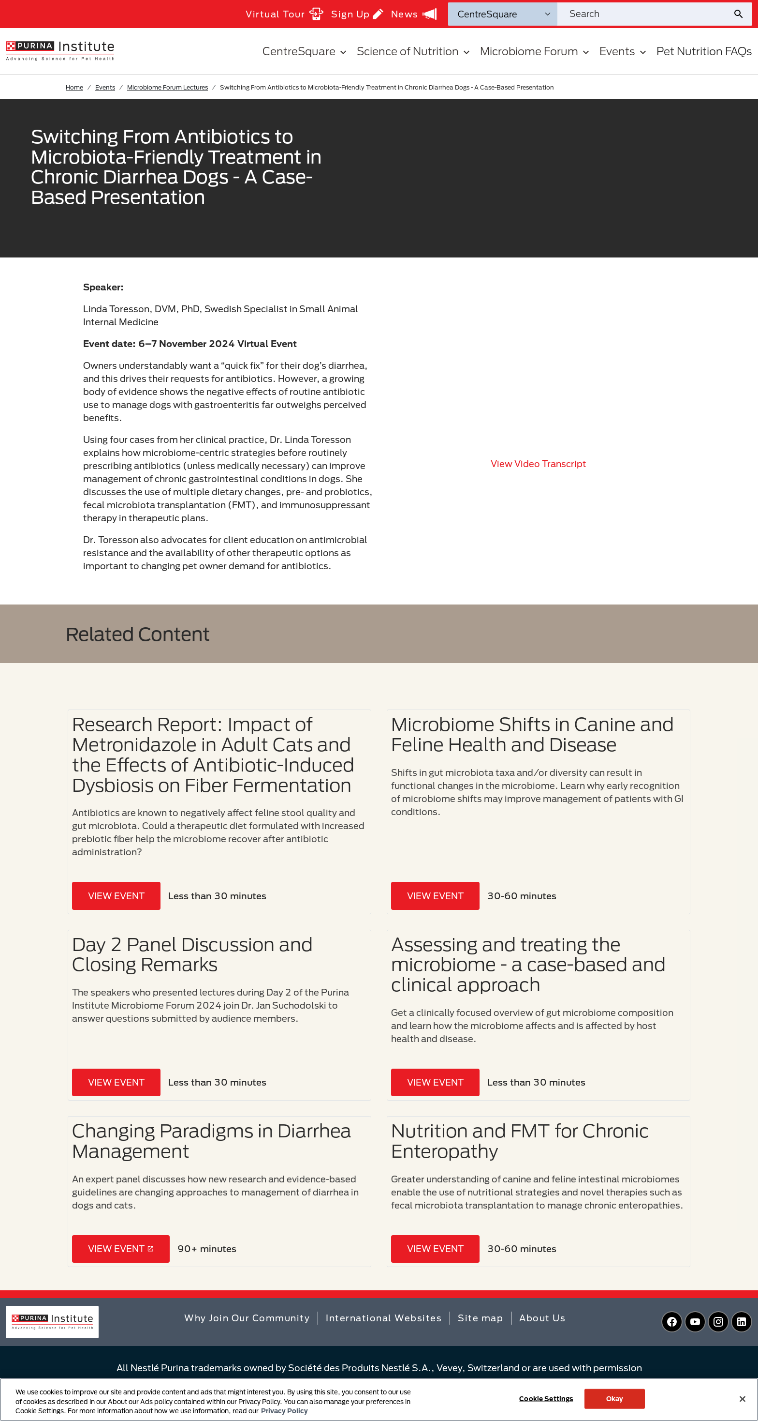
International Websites (384, 1318)
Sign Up (357, 13)
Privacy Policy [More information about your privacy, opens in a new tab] (284, 1411)
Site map (480, 1318)
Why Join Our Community (247, 1318)
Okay (615, 1398)
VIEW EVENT (116, 896)
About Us (542, 1318)
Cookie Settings (546, 1398)
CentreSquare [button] (305, 51)
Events (105, 87)
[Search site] (644, 14)
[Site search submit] (742, 14)
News (414, 14)
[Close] (742, 1398)
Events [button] (624, 51)
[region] (379, 1399)
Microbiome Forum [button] (536, 51)
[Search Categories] (502, 14)
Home (74, 87)
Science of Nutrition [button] (414, 51)
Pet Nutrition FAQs (704, 51)
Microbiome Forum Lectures (167, 87)
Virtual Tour (284, 13)
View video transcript (538, 463)
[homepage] (60, 50)
